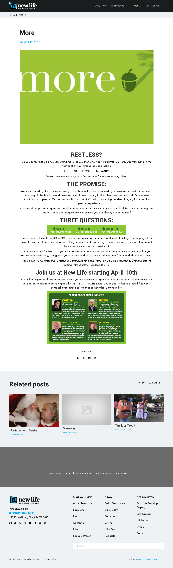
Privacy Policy (50, 559)
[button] (127, 6)
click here (102, 473)
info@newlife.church (21, 513)
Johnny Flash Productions (148, 559)
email (85, 473)
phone (75, 473)
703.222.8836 (18, 509)
